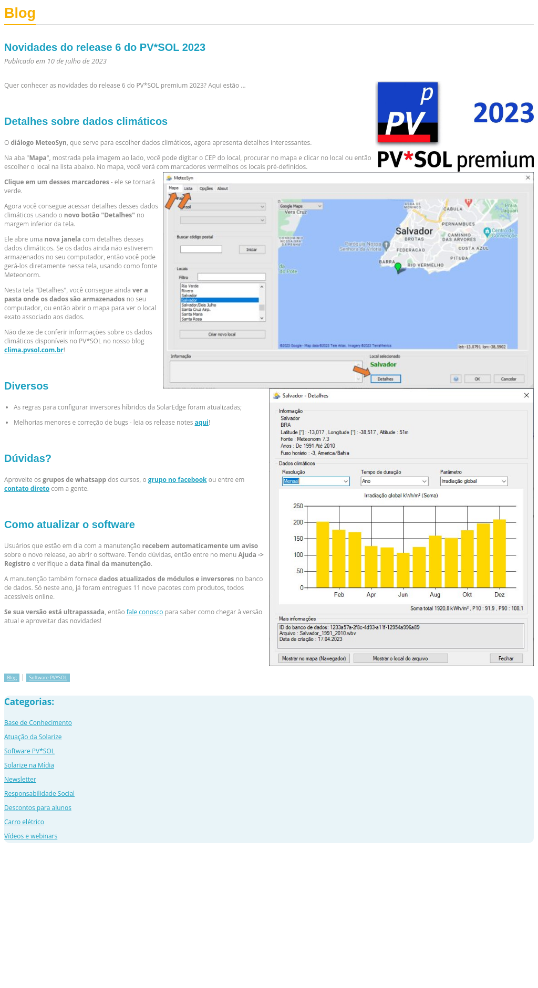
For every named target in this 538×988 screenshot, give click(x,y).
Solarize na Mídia (29, 765)
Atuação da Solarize (33, 736)
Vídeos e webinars (30, 836)
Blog (11, 677)
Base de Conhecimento (38, 722)
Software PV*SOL (48, 677)
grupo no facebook (177, 479)
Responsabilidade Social (39, 793)
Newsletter (20, 779)
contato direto (26, 488)
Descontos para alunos (37, 807)
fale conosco (145, 611)
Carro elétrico (24, 821)
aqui (202, 422)
